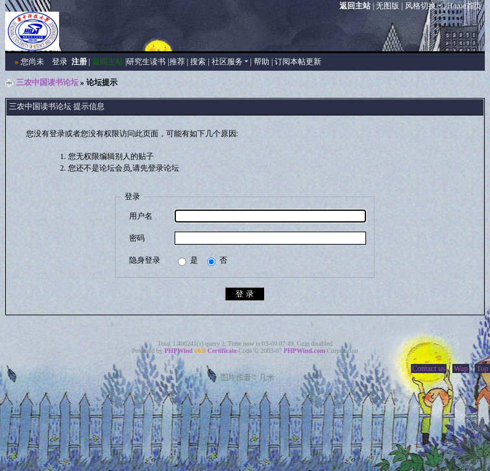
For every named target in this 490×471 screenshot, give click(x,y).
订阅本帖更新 (298, 61)
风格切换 (423, 5)
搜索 (198, 61)
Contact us (428, 368)
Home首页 (464, 5)
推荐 (177, 61)
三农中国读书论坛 (47, 82)
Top (482, 368)
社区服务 (230, 61)
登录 (59, 61)
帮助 (261, 61)
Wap (461, 368)
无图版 (387, 5)
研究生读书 (146, 61)
